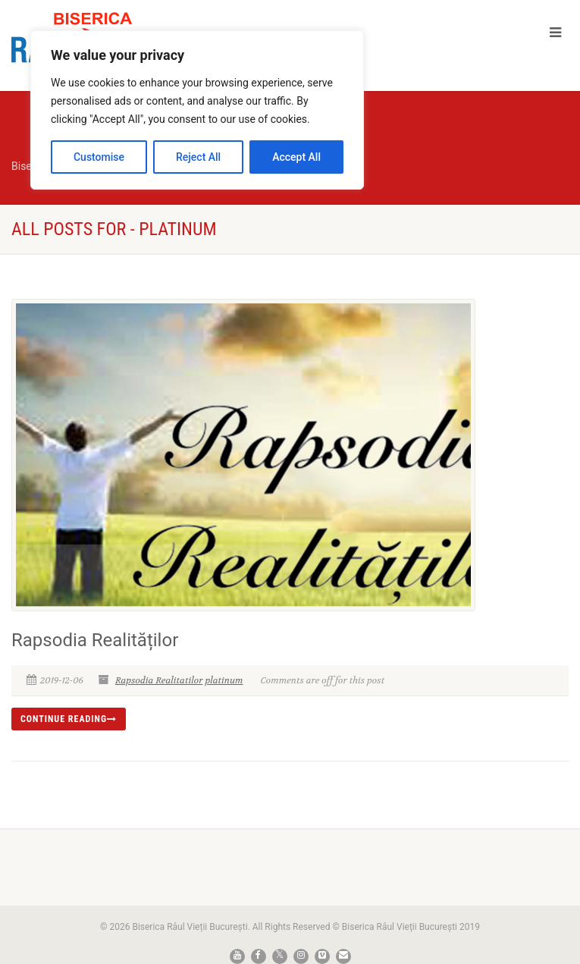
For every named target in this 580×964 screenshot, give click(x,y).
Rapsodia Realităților (94, 640)
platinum (224, 680)
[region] (197, 110)
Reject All (198, 157)
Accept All (296, 157)
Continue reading (68, 719)
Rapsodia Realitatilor (159, 680)
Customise (99, 157)
